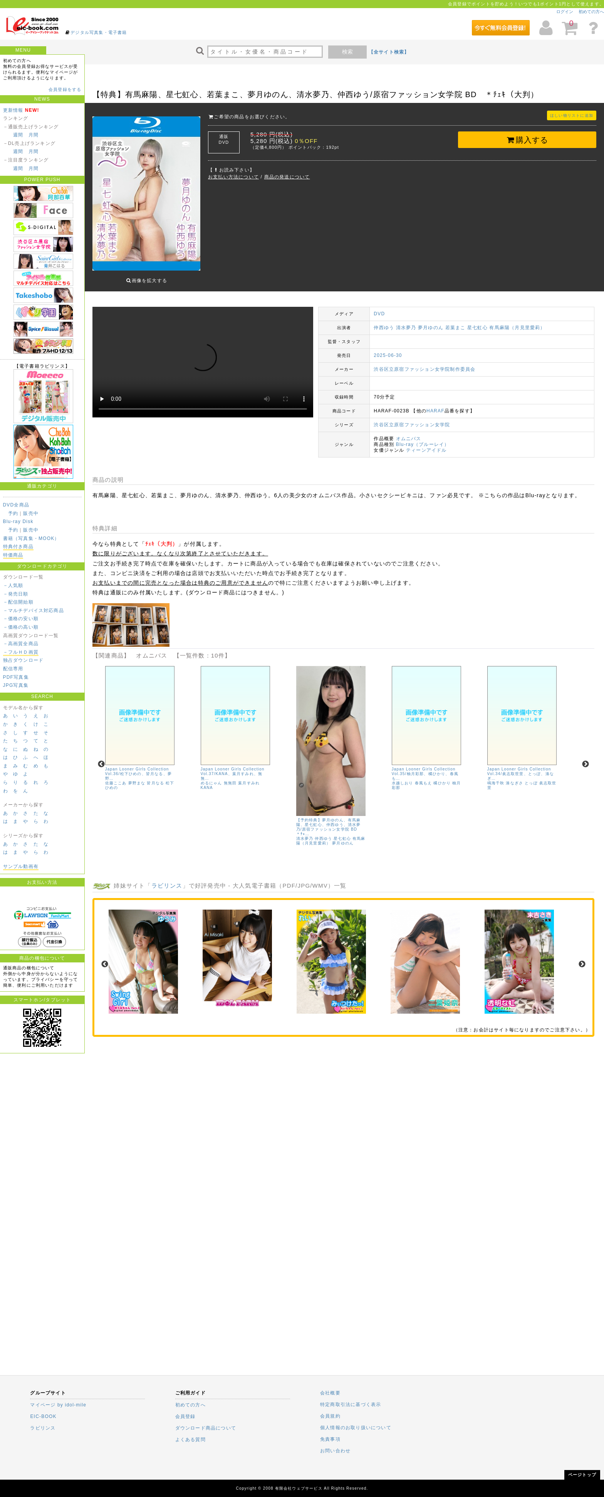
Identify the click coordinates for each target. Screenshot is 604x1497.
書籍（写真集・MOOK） (31, 538)
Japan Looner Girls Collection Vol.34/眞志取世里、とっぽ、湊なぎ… (520, 768)
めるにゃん (211, 777)
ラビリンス (167, 879)
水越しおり (402, 777)
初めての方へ (591, 11)
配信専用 (13, 668)
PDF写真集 (16, 677)
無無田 (230, 777)
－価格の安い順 (21, 618)
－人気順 (13, 585)
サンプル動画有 (21, 866)
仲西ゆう (384, 322)
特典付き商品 (18, 546)
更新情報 (13, 110)
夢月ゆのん (430, 322)
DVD (379, 308)
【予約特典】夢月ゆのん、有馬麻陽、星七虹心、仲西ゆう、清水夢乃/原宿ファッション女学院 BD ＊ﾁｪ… (329, 821)
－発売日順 (16, 594)
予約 (13, 513)
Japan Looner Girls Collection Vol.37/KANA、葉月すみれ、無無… (233, 768)
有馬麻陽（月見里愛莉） (517, 322)
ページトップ (582, 1474)
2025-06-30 (388, 349)
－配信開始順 (18, 602)
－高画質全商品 (21, 643)
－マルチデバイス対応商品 (33, 610)
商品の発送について (287, 177)
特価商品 (13, 555)
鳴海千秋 (496, 777)
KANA (207, 782)
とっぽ (531, 777)
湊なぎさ (514, 777)
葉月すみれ (249, 777)
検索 (347, 52)
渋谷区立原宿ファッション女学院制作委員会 (424, 363)
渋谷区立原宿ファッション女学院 (412, 419)
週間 (18, 135)
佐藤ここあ (116, 777)
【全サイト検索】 (389, 52)
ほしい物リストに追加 (571, 115)
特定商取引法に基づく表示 (350, 1404)
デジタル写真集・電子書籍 (98, 32)
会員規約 (330, 1416)
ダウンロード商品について (205, 1428)
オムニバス (408, 433)
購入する (527, 140)
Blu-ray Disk (18, 521)
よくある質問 (190, 1439)
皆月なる (155, 777)
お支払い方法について (233, 177)
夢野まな (137, 777)
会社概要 (330, 1393)
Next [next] (585, 758)
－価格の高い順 (21, 627)
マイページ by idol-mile (58, 1405)
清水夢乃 (406, 322)
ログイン (564, 11)
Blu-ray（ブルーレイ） (423, 438)
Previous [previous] (101, 758)
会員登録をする (65, 89)
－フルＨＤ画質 (21, 652)
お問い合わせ (335, 1450)
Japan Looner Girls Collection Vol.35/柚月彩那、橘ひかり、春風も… (425, 768)
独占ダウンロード (23, 660)
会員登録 (185, 1416)
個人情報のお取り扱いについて (355, 1427)
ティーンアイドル (426, 444)
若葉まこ (455, 322)
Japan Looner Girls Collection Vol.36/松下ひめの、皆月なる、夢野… (138, 768)
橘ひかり (442, 777)
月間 (34, 135)
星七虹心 (477, 322)
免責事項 (330, 1439)
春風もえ (423, 777)
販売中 (31, 513)
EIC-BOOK (43, 1416)
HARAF (435, 405)
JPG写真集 (16, 685)
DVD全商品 (16, 505)
